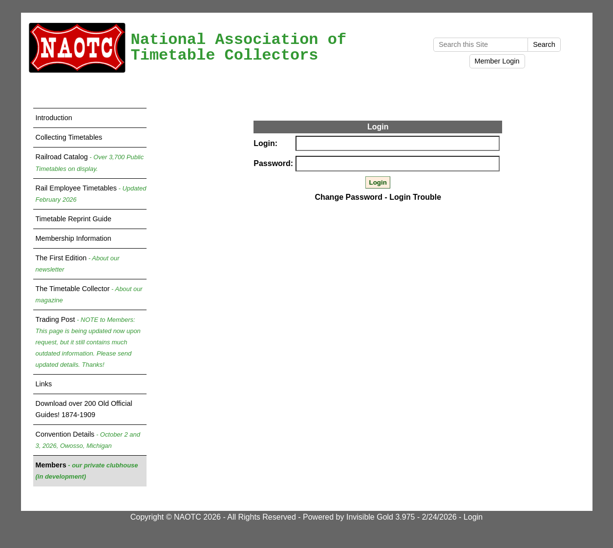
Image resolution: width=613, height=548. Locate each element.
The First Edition (78, 263)
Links (44, 384)
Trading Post (88, 342)
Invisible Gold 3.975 (381, 517)
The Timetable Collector (89, 294)
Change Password (348, 197)
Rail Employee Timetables (91, 193)
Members (87, 470)
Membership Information (73, 238)
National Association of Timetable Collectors (239, 47)
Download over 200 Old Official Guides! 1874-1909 (84, 409)
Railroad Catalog (90, 162)
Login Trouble (415, 197)
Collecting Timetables (69, 137)
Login (473, 517)
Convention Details (88, 439)
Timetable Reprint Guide (73, 219)
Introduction (54, 118)
